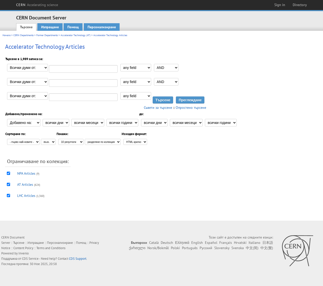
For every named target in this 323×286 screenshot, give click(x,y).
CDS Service (30, 258)
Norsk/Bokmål (158, 248)
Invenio (23, 253)
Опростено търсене (191, 107)
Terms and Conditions (50, 248)
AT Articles (25, 184)
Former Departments (47, 35)
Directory (300, 5)
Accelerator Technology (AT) (76, 35)
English (197, 242)
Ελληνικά (182, 242)
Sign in (279, 5)
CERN (37, 5)
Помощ (73, 27)
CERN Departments (23, 35)
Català (154, 242)
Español (211, 242)
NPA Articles (26, 173)
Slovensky (221, 248)
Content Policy (23, 248)
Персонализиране (102, 27)
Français (225, 242)
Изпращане (50, 27)
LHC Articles (26, 195)
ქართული (137, 248)
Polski (175, 248)
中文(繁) (266, 248)
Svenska (237, 248)
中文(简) (252, 248)
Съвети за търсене (158, 107)
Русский (206, 248)
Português (190, 248)
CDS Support (77, 258)
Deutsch (167, 242)
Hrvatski (240, 242)
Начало (7, 35)
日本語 (267, 242)
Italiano (254, 242)
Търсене (26, 27)
